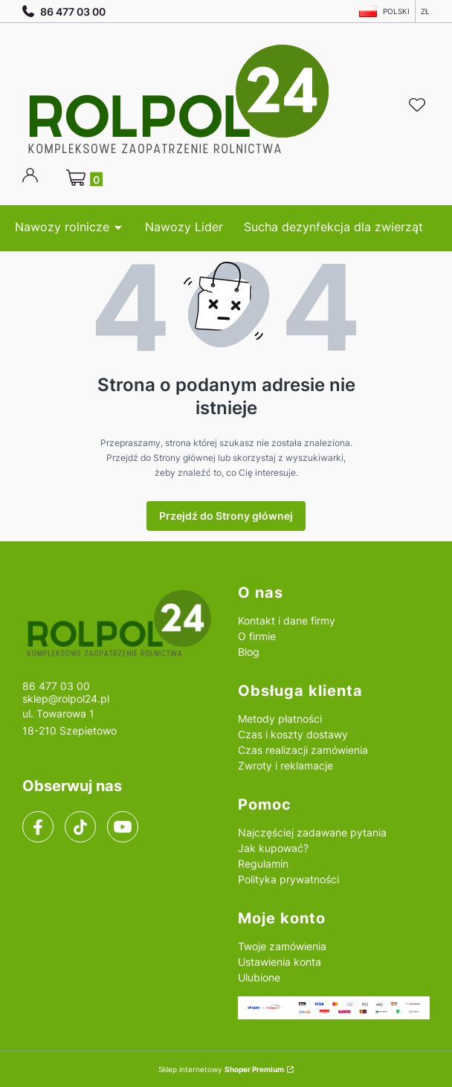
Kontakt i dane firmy (286, 620)
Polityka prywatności (288, 879)
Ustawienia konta (279, 961)
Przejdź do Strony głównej (226, 515)
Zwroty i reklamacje (285, 765)
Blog (248, 651)
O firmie (257, 636)
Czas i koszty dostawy (293, 734)
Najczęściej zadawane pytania (312, 832)
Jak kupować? (273, 848)
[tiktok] (81, 827)
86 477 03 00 (64, 11)
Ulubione (259, 977)
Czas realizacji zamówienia (303, 750)
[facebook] (37, 827)
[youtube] (122, 827)
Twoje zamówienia (282, 946)
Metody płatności (280, 718)
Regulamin (263, 863)
